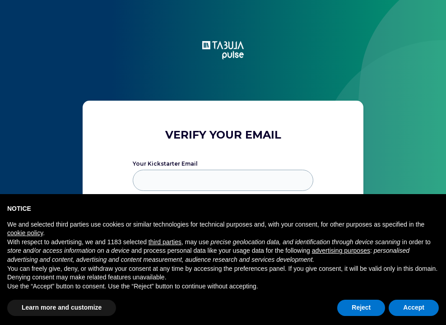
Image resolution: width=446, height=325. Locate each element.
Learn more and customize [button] (62, 307)
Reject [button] (361, 307)
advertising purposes (341, 250)
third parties (165, 242)
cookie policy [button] (25, 233)
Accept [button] (413, 307)
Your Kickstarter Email (165, 163)
